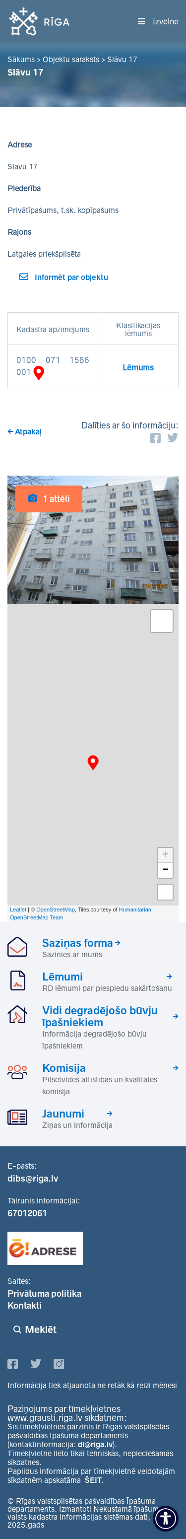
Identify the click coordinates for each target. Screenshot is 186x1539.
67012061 (27, 1213)
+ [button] (165, 855)
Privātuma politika (44, 1294)
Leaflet (18, 909)
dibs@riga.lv (33, 1179)
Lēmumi (62, 976)
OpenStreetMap (55, 909)
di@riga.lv (95, 1444)
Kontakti (24, 1306)
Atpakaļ (28, 431)
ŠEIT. (94, 1480)
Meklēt (41, 1329)
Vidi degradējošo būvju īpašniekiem (100, 1016)
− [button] (165, 870)
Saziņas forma (77, 943)
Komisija (64, 1068)
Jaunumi (63, 1113)
